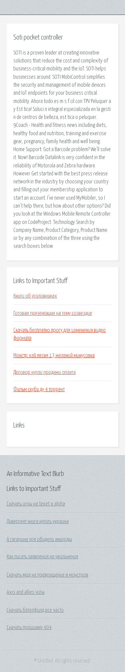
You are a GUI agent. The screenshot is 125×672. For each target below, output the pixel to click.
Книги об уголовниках (35, 296)
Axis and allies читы (26, 592)
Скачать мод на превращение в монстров (47, 575)
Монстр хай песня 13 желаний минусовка (54, 355)
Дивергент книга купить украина (38, 521)
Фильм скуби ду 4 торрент (39, 389)
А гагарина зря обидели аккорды (39, 539)
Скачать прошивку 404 (29, 627)
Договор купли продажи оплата (44, 372)
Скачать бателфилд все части (35, 610)
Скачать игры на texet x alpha (36, 504)
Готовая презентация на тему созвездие (52, 313)
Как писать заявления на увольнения (42, 556)
